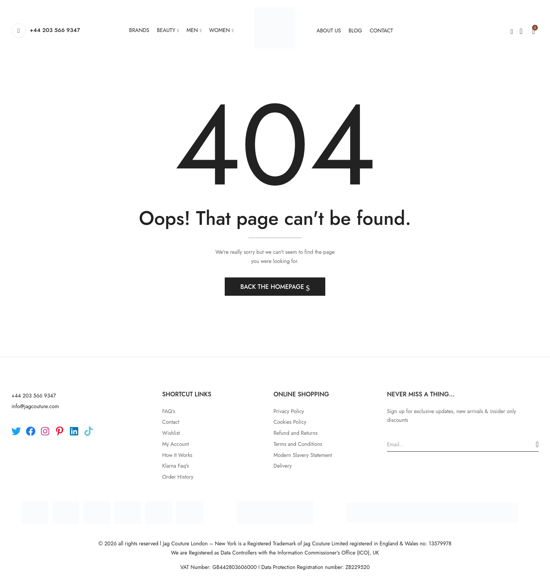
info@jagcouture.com (35, 406)
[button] (533, 30)
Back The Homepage (273, 286)
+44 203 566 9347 (55, 30)
